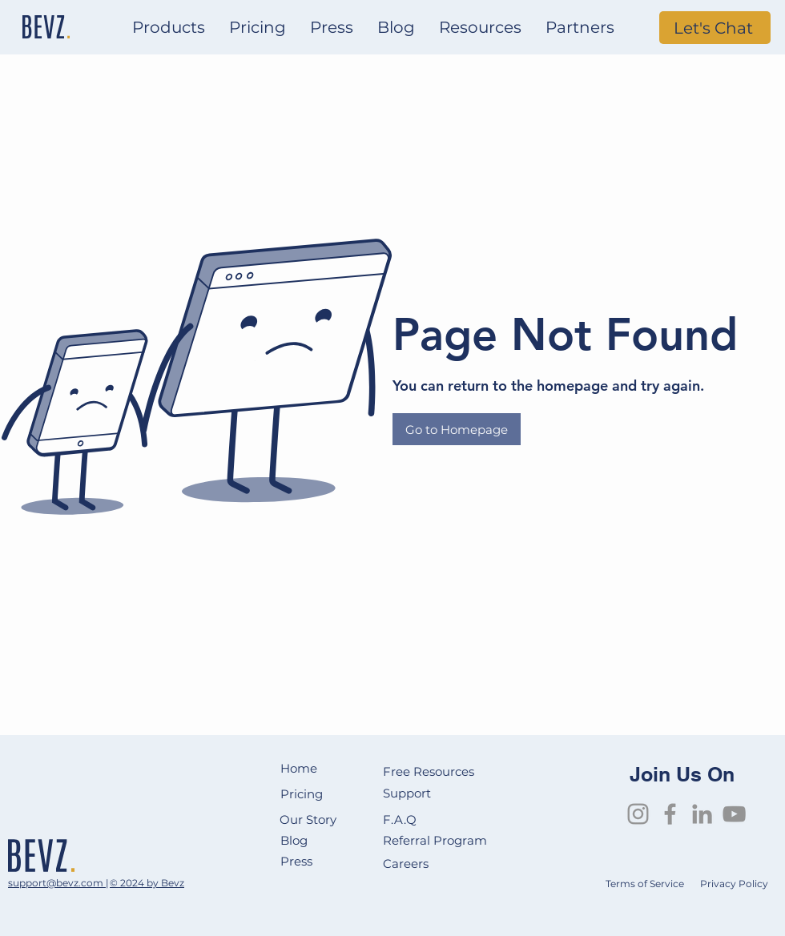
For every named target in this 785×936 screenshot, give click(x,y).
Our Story (308, 819)
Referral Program (435, 840)
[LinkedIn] (702, 814)
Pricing (301, 793)
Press (296, 861)
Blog (295, 840)
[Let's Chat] (715, 27)
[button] (168, 27)
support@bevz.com (57, 883)
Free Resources (430, 771)
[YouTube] (734, 814)
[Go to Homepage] (456, 429)
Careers (407, 863)
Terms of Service (645, 884)
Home (298, 768)
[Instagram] (638, 814)
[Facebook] (670, 814)
